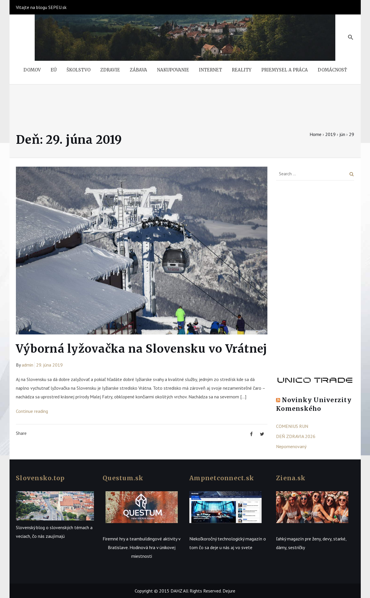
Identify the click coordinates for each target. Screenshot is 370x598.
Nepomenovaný (291, 446)
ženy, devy (321, 539)
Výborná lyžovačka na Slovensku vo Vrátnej (141, 349)
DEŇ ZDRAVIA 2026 (295, 436)
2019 (330, 134)
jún (342, 134)
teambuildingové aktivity (153, 539)
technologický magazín (240, 539)
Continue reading (32, 411)
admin (27, 365)
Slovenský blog (30, 527)
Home (315, 134)
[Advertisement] (315, 280)
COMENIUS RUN (292, 426)
